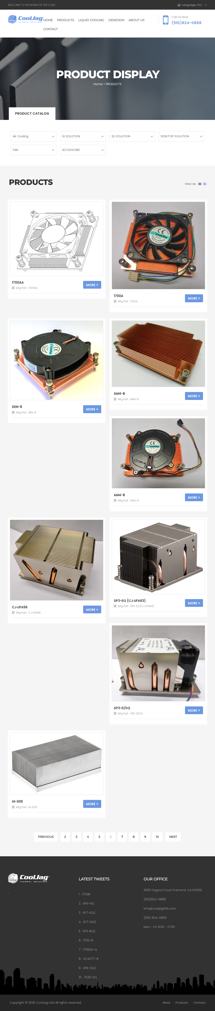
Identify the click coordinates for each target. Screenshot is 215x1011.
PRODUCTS (65, 20)
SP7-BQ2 (89, 922)
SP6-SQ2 (89, 968)
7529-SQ (90, 977)
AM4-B (119, 393)
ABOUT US (136, 20)
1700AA (18, 282)
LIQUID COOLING (91, 20)
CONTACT (50, 29)
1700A (118, 296)
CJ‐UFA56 (20, 607)
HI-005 (17, 801)
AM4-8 (119, 495)
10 (157, 837)
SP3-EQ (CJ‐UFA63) (130, 600)
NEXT (173, 837)
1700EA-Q (90, 949)
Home (48, 20)
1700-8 (88, 940)
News (165, 1003)
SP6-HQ (88, 903)
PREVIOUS (46, 837)
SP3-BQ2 (89, 931)
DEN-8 (17, 407)
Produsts (180, 1003)
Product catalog (32, 113)
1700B (86, 894)
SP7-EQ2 (89, 913)
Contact (198, 1003)
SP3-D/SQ (122, 708)
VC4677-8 (90, 959)
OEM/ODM (116, 20)
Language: (189, 5)
